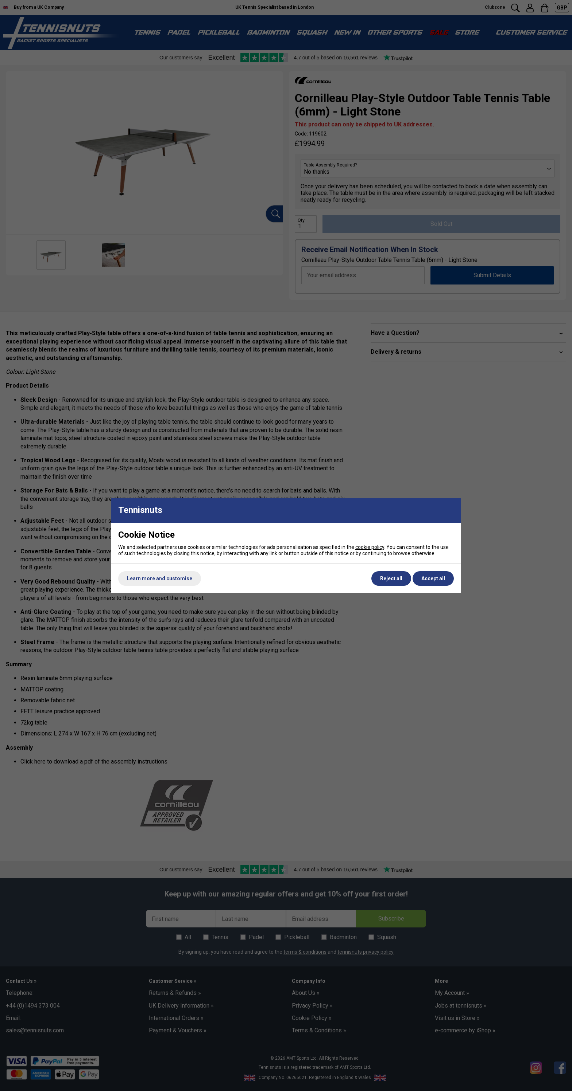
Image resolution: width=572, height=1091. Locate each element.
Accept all (433, 578)
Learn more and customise (159, 578)
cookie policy (369, 547)
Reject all (391, 578)
